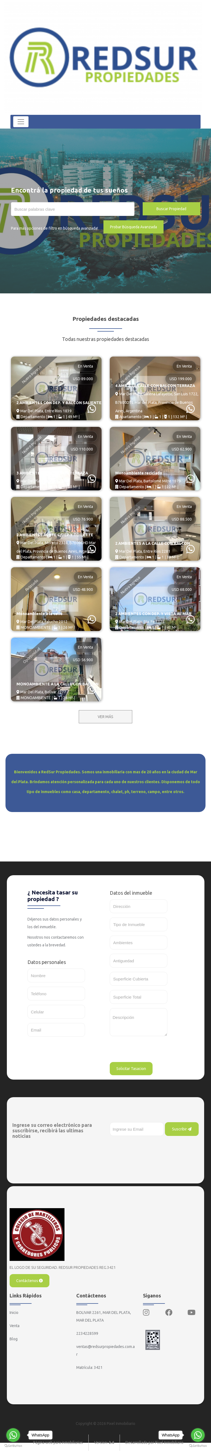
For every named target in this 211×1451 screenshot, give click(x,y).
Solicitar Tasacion (131, 1068)
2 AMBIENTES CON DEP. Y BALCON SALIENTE (58, 403)
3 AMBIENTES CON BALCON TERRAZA (52, 473)
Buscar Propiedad (171, 209)
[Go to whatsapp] (198, 1435)
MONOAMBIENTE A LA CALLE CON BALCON (57, 684)
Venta (14, 1326)
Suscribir (182, 1129)
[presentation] (151, 1051)
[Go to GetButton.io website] (198, 1445)
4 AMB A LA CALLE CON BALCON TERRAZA (155, 386)
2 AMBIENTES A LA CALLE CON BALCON (152, 543)
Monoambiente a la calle (38, 614)
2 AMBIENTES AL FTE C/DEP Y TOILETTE (54, 535)
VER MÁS (105, 717)
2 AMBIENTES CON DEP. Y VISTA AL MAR (153, 614)
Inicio (14, 1312)
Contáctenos (29, 1280)
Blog (14, 1339)
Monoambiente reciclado (138, 473)
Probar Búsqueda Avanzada (133, 227)
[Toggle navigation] (21, 121)
